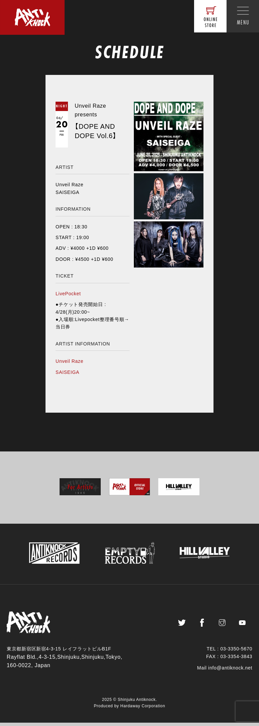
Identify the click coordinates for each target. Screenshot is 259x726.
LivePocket (68, 293)
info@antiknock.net (230, 671)
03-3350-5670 (236, 652)
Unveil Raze (69, 361)
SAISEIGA (67, 372)
